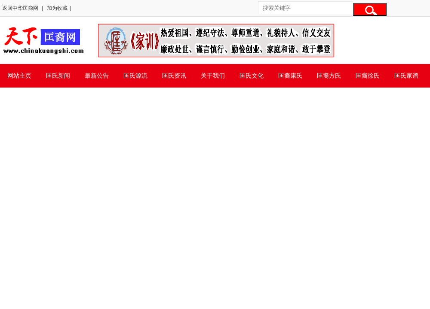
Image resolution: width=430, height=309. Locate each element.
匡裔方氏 (329, 75)
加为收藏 (57, 8)
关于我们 (213, 75)
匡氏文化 (252, 75)
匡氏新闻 (58, 75)
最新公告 (97, 75)
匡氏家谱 (406, 75)
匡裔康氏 (290, 75)
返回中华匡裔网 (20, 8)
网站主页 (19, 75)
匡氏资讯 (174, 75)
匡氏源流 (135, 75)
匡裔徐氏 (368, 75)
